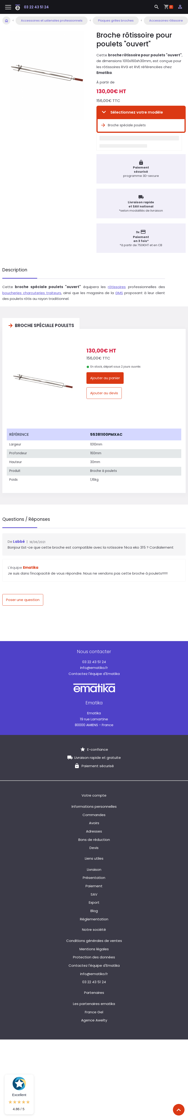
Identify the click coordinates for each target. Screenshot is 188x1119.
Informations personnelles (94, 805)
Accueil (6, 20)
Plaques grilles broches (116, 20)
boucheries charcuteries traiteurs (31, 292)
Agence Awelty (94, 1019)
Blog (94, 909)
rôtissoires (117, 286)
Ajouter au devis (104, 393)
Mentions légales (94, 947)
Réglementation (94, 918)
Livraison (94, 868)
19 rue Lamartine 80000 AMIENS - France (94, 717)
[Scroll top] (179, 1110)
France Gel (94, 1010)
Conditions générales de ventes (94, 939)
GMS (119, 292)
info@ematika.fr (94, 666)
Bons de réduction (94, 838)
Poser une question (23, 598)
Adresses (94, 830)
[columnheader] (47, 433)
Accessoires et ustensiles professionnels (51, 20)
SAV (94, 893)
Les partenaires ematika (94, 1002)
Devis (94, 846)
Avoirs (94, 822)
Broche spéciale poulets (123, 125)
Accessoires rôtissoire (166, 20)
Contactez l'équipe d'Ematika (94, 672)
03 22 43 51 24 (36, 7)
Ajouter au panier (105, 377)
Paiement (94, 884)
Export (94, 901)
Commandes (94, 813)
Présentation (94, 876)
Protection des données (94, 956)
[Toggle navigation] (8, 7)
